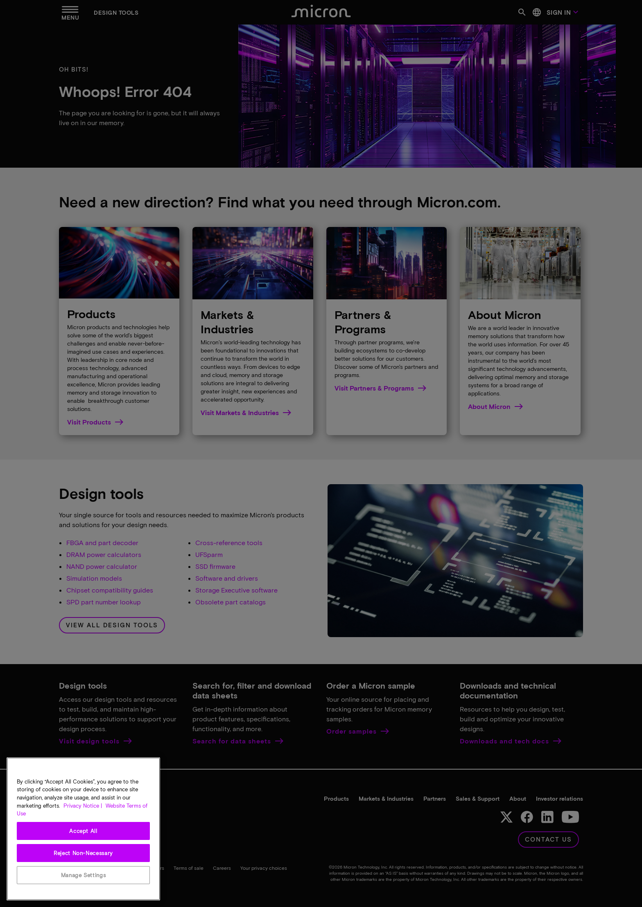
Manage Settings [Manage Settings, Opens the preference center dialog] (83, 875)
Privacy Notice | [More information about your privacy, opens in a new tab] (82, 805)
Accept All (83, 831)
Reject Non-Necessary (83, 853)
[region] (83, 828)
